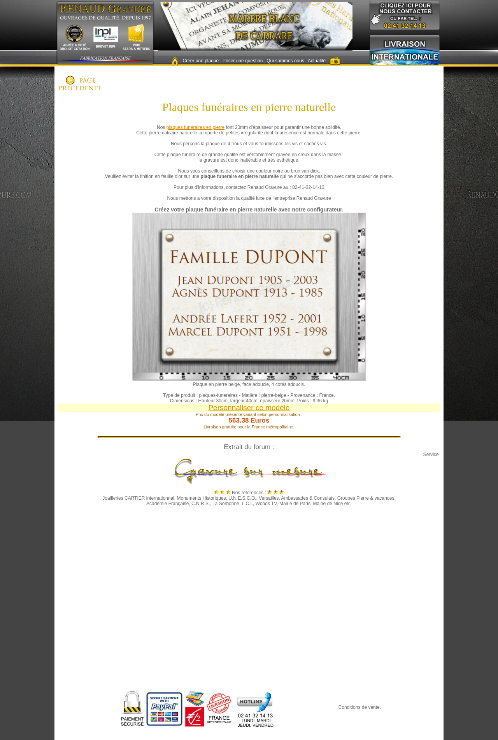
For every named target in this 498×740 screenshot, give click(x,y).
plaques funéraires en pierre (195, 127)
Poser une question (243, 60)
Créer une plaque (200, 60)
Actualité (317, 60)
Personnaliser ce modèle (248, 407)
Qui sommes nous (285, 60)
